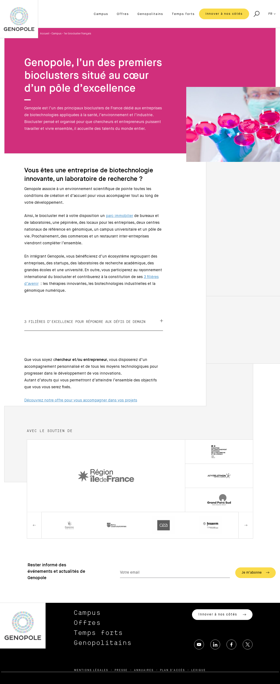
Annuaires (144, 670)
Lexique (198, 670)
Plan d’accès (172, 670)
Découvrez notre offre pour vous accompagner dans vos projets (80, 400)
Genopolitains (150, 14)
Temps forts (183, 14)
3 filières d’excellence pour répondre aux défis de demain (93, 321)
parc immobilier (119, 216)
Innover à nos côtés (224, 13)
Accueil (44, 33)
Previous (34, 525)
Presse (121, 670)
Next (245, 525)
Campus (101, 14)
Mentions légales (91, 670)
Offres (123, 14)
